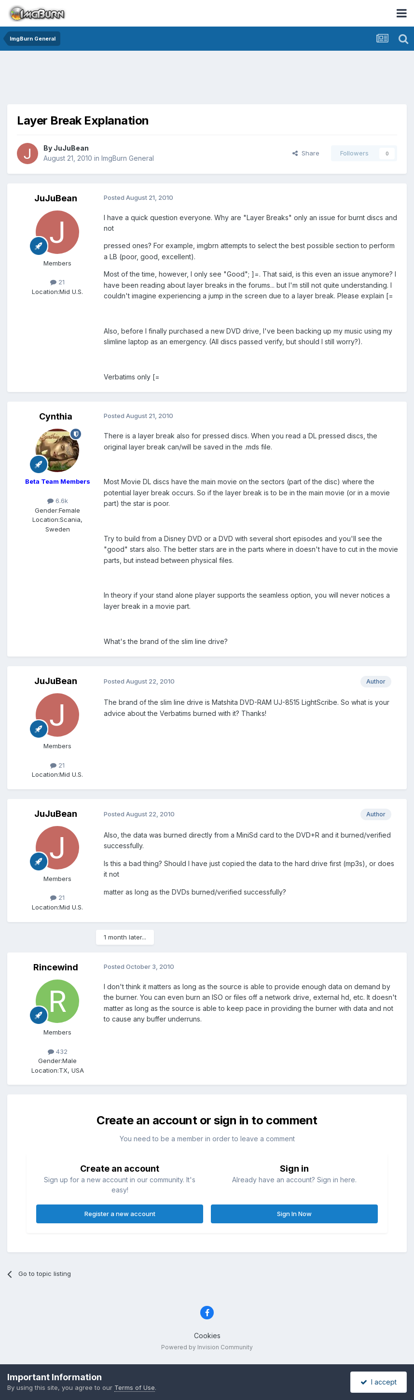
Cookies (207, 1335)
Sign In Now (294, 1214)
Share (305, 153)
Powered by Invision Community (207, 1347)
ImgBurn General (127, 158)
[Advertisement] (207, 79)
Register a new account (119, 1214)
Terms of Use (134, 1387)
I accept (378, 1382)
